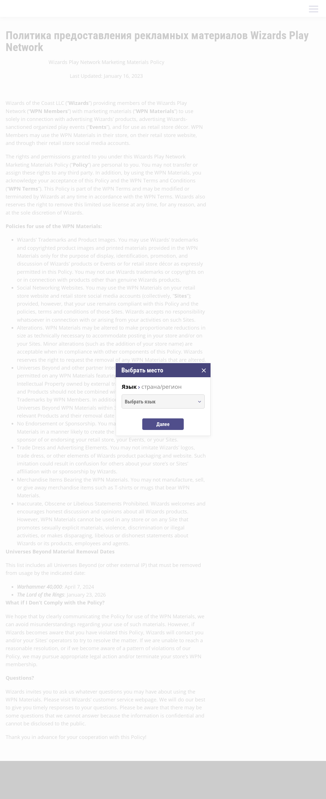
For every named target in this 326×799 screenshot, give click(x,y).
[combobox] (158, 401)
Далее (163, 424)
